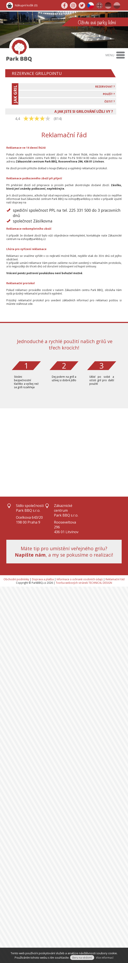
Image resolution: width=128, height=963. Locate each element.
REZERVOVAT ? (105, 86)
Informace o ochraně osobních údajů (80, 579)
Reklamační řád (115, 579)
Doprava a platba (43, 579)
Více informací (104, 957)
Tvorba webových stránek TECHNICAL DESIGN (84, 582)
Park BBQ (50, 158)
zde (30, 303)
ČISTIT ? (109, 101)
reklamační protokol (94, 168)
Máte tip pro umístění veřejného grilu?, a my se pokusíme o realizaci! (64, 551)
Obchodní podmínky (16, 579)
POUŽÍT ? (109, 94)
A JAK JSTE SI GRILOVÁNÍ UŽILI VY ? (83, 111)
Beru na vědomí (82, 957)
